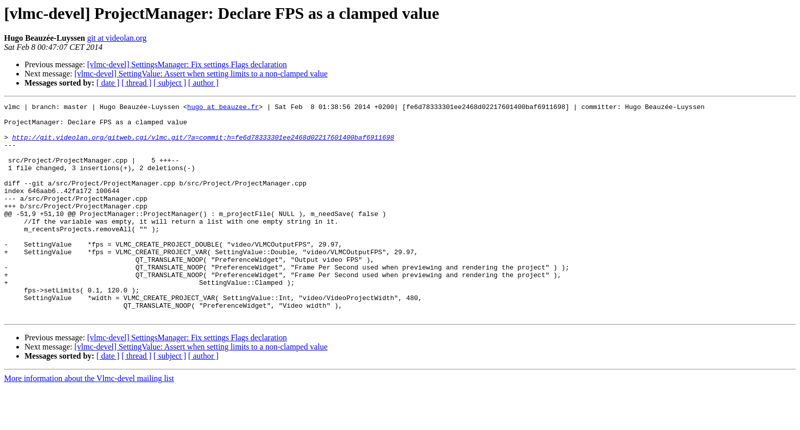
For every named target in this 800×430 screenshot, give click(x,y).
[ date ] (107, 82)
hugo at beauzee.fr (223, 108)
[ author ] (203, 82)
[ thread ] (136, 82)
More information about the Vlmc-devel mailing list (89, 421)
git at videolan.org (117, 38)
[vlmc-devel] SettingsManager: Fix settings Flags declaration (187, 64)
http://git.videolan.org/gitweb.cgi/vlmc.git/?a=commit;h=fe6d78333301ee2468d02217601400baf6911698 (203, 144)
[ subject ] (170, 82)
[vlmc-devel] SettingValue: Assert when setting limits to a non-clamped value (201, 73)
